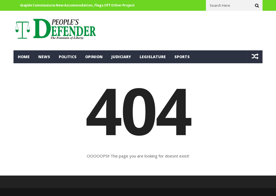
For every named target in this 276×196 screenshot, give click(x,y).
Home (24, 56)
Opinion (94, 56)
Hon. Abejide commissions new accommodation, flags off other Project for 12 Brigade (86, 5)
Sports (182, 56)
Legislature (153, 56)
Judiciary (121, 56)
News (44, 56)
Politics (68, 56)
